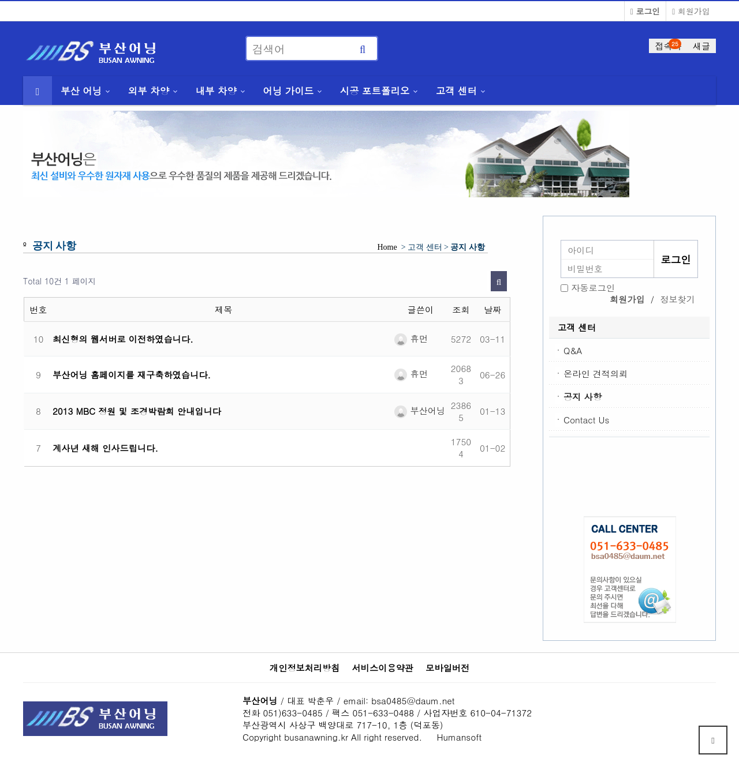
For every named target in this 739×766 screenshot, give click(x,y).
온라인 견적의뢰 (595, 373)
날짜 (492, 309)
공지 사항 (582, 396)
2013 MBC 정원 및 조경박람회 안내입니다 (137, 411)
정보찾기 (677, 299)
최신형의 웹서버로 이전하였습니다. (123, 339)
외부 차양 (148, 90)
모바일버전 (447, 668)
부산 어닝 (81, 90)
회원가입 (691, 11)
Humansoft (459, 737)
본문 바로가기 (0, 0)
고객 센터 (456, 90)
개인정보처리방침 (305, 668)
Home (387, 247)
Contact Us (586, 420)
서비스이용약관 (382, 668)
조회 (460, 309)
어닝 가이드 (288, 90)
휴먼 (410, 338)
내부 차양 (216, 90)
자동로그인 (593, 287)
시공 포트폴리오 (375, 90)
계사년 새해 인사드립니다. (105, 448)
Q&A (572, 350)
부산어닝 (419, 410)
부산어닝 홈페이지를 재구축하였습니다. (132, 375)
